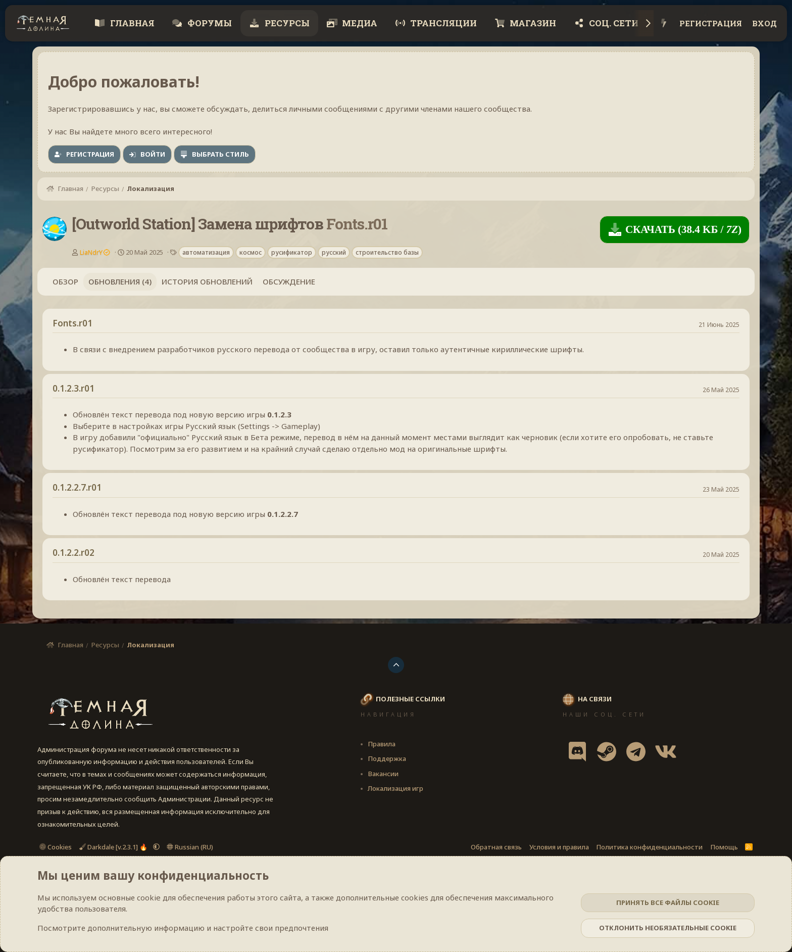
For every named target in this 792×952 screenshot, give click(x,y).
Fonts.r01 (72, 323)
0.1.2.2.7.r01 (77, 487)
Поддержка (387, 758)
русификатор (291, 252)
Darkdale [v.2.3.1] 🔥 (114, 846)
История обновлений (207, 281)
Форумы (208, 23)
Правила (381, 743)
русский (334, 252)
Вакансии (383, 773)
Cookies (55, 846)
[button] (156, 846)
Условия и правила (559, 846)
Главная (131, 23)
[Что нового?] (664, 23)
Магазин (532, 23)
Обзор (65, 281)
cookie (149, 897)
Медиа (358, 23)
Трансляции (442, 23)
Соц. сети (612, 23)
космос (250, 252)
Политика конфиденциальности (649, 846)
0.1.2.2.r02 (73, 552)
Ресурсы (286, 23)
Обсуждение (289, 281)
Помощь (724, 846)
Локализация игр (395, 788)
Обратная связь (496, 846)
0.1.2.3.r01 (73, 388)
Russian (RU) (190, 846)
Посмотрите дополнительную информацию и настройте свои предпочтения (182, 928)
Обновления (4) (120, 281)
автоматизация (206, 252)
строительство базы (387, 252)
